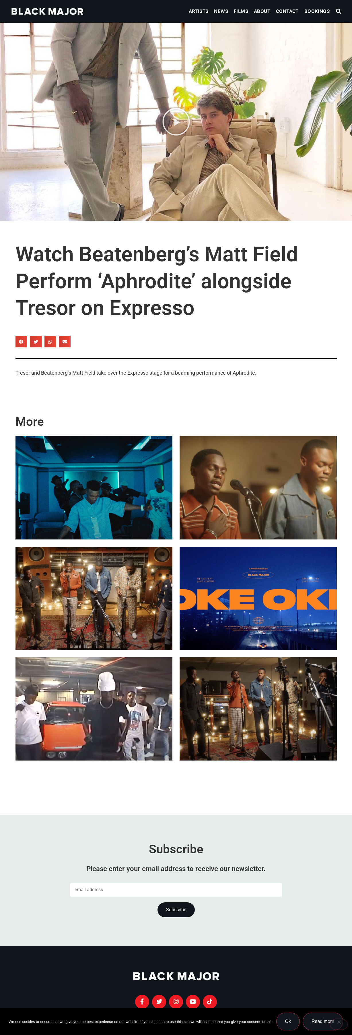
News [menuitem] (221, 11)
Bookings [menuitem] (317, 11)
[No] (339, 1024)
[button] (338, 11)
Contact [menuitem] (287, 11)
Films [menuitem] (241, 11)
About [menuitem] (262, 11)
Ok (288, 1021)
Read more (323, 1021)
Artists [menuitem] (199, 11)
